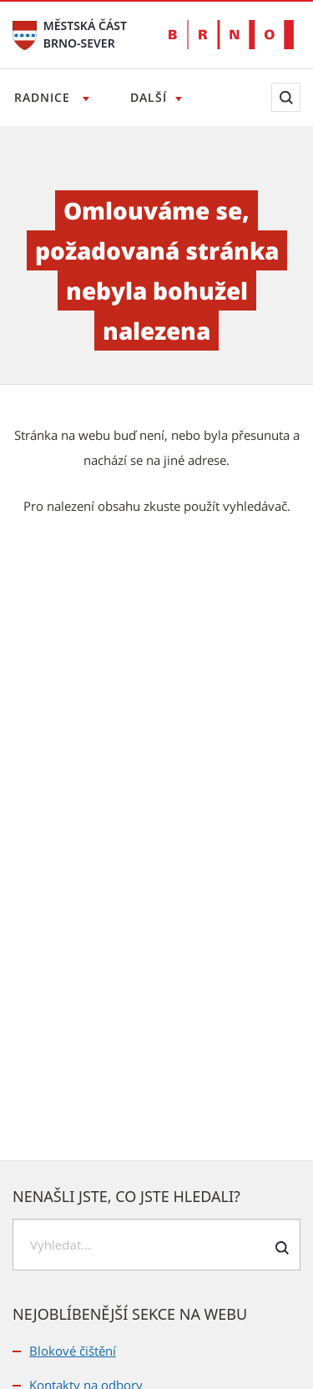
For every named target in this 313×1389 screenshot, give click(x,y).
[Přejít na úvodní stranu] (25, 34)
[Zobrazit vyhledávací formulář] (285, 97)
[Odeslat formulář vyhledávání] (281, 1247)
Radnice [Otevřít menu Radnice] (44, 97)
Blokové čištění (72, 1350)
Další (148, 97)
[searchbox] (156, 1244)
